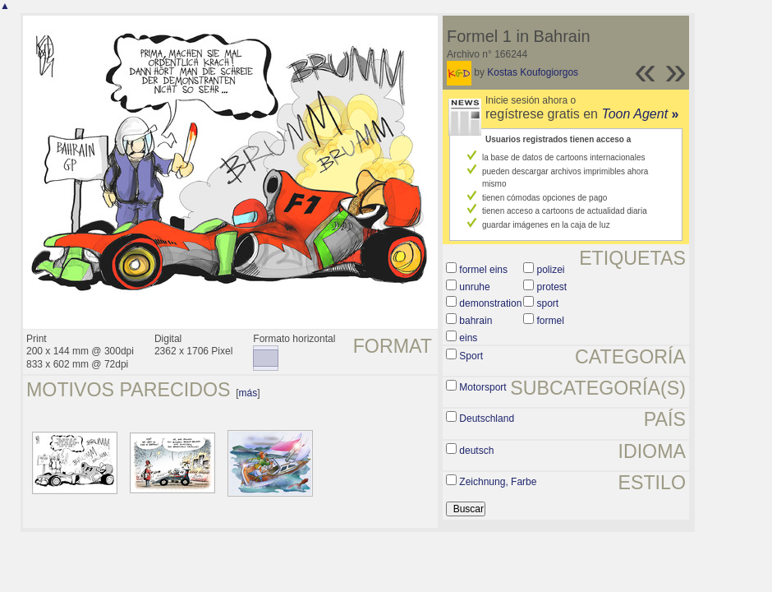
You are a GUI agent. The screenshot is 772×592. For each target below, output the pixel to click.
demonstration (490, 303)
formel (549, 320)
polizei (550, 269)
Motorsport (482, 387)
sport (547, 303)
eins (468, 338)
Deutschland (486, 418)
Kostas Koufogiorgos (532, 72)
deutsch (476, 450)
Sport (471, 356)
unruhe (474, 287)
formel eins (483, 269)
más (248, 393)
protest (551, 287)
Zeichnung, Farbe (497, 482)
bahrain (475, 320)
